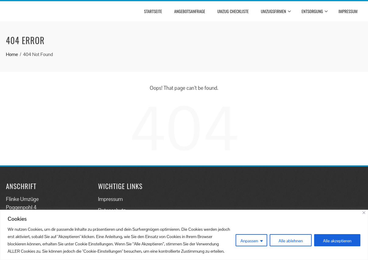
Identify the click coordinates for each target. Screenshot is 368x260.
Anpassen (249, 241)
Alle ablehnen (291, 241)
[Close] (364, 212)
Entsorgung (315, 11)
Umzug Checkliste (233, 11)
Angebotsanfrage (189, 11)
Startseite (153, 11)
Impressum (347, 11)
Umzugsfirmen (276, 11)
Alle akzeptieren (337, 241)
